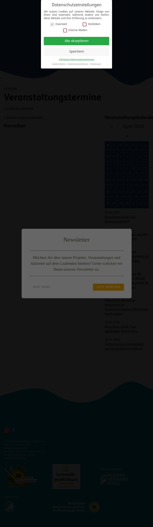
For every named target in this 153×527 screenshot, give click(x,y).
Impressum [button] (95, 64)
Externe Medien (75, 30)
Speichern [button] (76, 51)
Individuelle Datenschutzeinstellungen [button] (76, 60)
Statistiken (91, 24)
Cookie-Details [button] (59, 64)
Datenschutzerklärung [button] (78, 64)
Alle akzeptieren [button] (77, 41)
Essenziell (58, 24)
